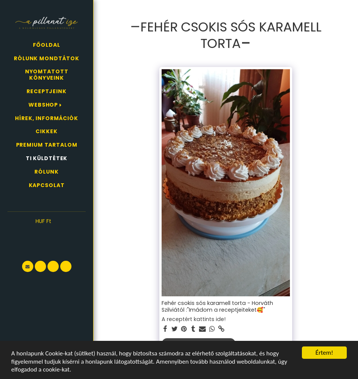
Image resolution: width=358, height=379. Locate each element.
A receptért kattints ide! (194, 319)
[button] (46, 232)
